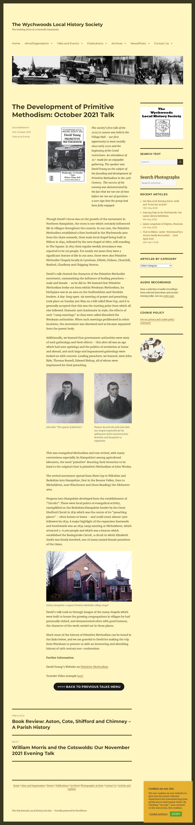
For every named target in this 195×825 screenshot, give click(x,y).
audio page (168, 296)
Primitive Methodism (94, 666)
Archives (117, 43)
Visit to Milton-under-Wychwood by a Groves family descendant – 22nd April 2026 (163, 235)
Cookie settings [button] (158, 814)
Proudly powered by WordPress (71, 810)
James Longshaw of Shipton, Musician (163, 224)
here (80, 676)
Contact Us (161, 43)
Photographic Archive (92, 785)
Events (50, 785)
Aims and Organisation (33, 785)
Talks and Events (68, 43)
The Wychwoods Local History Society (57, 24)
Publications (95, 43)
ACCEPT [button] (176, 814)
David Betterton (20, 127)
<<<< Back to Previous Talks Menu (89, 687)
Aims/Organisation (37, 43)
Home (16, 43)
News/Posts (138, 43)
